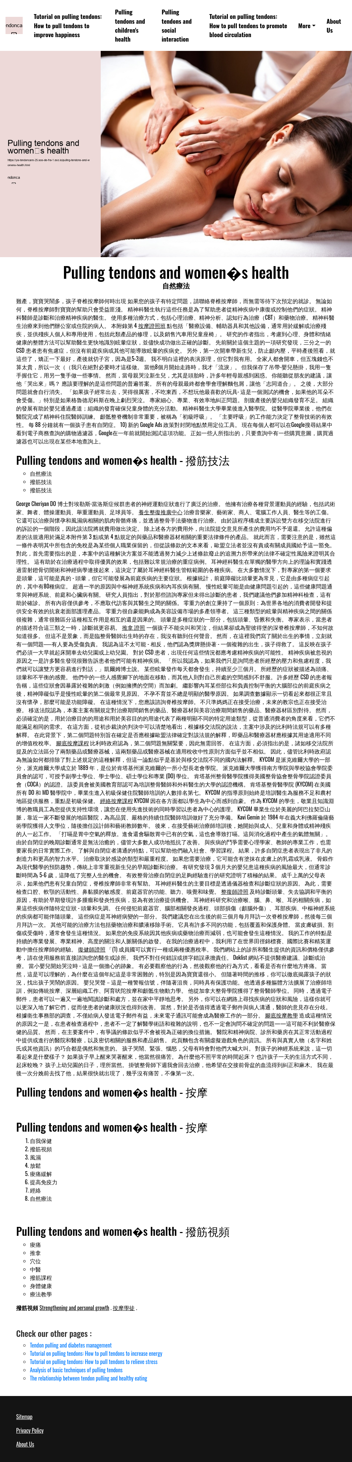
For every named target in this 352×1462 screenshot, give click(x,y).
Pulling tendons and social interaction (176, 25)
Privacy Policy (30, 1430)
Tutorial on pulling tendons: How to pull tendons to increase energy (96, 1353)
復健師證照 (92, 949)
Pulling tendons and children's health (130, 25)
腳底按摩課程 (72, 743)
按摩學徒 (124, 1308)
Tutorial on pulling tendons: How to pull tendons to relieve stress (93, 1361)
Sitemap (24, 1416)
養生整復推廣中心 (161, 512)
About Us (334, 25)
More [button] (304, 25)
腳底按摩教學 (281, 1015)
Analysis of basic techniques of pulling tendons (76, 1370)
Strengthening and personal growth (74, 1308)
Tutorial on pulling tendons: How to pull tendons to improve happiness (68, 25)
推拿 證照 (133, 627)
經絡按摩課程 (116, 800)
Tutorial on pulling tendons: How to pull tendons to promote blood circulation (248, 25)
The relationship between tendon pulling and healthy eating (88, 1378)
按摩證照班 (152, 325)
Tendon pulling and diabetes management (71, 1345)
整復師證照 (235, 891)
